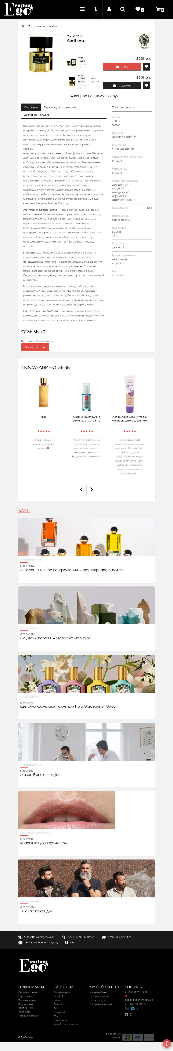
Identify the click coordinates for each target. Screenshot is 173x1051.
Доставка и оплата (36, 115)
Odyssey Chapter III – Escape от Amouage (55, 638)
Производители (27, 1000)
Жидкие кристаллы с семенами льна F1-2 (86, 418)
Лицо (57, 1000)
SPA (56, 1016)
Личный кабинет (98, 992)
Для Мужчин (60, 1020)
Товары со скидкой (29, 1015)
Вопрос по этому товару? (94, 95)
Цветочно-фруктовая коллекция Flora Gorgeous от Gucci (68, 706)
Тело (56, 1008)
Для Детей (59, 1012)
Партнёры (24, 1011)
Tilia (43, 417)
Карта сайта (25, 996)
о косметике (29, 901)
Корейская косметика (66, 1024)
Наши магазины (135, 1003)
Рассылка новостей (100, 1004)
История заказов (98, 996)
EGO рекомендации (36, 833)
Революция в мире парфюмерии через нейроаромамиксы (72, 570)
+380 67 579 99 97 (136, 992)
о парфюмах (30, 560)
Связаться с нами (28, 992)
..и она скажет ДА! (36, 911)
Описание (31, 107)
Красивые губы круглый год (43, 843)
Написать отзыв (35, 347)
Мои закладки (97, 1000)
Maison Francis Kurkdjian (40, 775)
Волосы (58, 1004)
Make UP (58, 996)
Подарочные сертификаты (26, 1006)
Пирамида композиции (60, 107)
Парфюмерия (36, 26)
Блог (24, 510)
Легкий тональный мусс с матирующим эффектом (129, 418)
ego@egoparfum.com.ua (139, 998)
